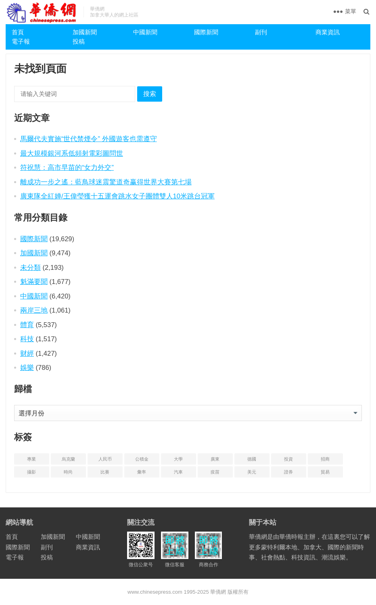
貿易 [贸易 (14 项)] (325, 471)
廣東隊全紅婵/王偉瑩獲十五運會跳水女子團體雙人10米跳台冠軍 (117, 196)
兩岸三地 (34, 310)
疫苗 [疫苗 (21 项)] (215, 471)
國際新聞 (206, 32)
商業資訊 (327, 32)
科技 (27, 338)
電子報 (21, 41)
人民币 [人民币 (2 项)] (105, 459)
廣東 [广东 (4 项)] (215, 459)
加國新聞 (85, 32)
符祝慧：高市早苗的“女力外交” (67, 167)
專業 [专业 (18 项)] (31, 459)
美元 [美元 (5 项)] (251, 471)
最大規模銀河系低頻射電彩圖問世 (71, 153)
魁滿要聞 (34, 281)
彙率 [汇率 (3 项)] (141, 471)
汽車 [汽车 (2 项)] (178, 471)
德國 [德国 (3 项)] (251, 459)
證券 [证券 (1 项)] (288, 471)
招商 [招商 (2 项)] (325, 459)
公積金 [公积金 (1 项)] (141, 459)
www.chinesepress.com (154, 592)
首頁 (18, 32)
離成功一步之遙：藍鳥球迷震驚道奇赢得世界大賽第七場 (106, 182)
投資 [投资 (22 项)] (288, 459)
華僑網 (217, 592)
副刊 (261, 32)
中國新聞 (145, 32)
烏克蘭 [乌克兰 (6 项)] (68, 459)
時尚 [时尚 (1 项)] (68, 471)
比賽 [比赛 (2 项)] (104, 471)
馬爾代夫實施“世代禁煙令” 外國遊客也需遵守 (88, 138)
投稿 (79, 41)
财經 (27, 353)
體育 (27, 324)
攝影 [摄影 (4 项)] (31, 471)
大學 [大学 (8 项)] (178, 459)
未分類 (30, 267)
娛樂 (27, 367)
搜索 (149, 93)
